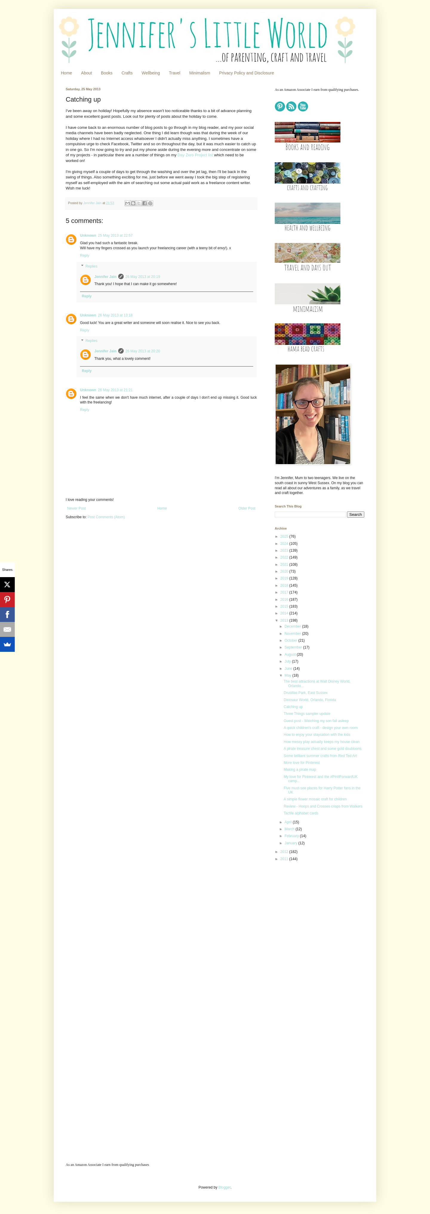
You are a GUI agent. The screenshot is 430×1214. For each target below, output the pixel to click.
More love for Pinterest (302, 763)
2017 (284, 592)
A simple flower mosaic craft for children (315, 799)
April (289, 822)
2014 (284, 613)
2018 (284, 585)
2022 (284, 557)
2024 (284, 544)
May (288, 675)
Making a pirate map (300, 769)
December (293, 626)
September (294, 647)
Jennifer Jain (105, 277)
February (292, 836)
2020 (284, 571)
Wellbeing (151, 73)
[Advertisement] (312, 908)
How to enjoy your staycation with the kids (317, 735)
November (293, 634)
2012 (284, 852)
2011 (284, 859)
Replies (91, 266)
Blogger (224, 1187)
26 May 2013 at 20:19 (142, 277)
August (291, 654)
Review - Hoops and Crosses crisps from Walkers (323, 806)
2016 (284, 599)
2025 (284, 536)
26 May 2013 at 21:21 (115, 390)
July (288, 661)
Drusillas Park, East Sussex (306, 693)
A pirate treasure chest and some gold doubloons (323, 749)
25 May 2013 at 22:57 (115, 235)
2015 (284, 606)
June (289, 668)
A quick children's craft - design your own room (321, 728)
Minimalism (199, 73)
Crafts (127, 73)
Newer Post (76, 508)
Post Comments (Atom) (106, 517)
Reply (84, 255)
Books (107, 73)
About (86, 73)
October (291, 640)
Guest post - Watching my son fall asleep (316, 721)
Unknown (88, 235)
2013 (284, 620)
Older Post (246, 508)
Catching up (293, 707)
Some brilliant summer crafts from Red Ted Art (320, 756)
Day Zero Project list (195, 155)
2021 (284, 564)
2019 (284, 578)
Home (66, 73)
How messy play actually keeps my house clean (322, 742)
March (290, 829)
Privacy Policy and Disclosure (246, 73)
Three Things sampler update (307, 714)
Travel (174, 73)
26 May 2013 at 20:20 (142, 351)
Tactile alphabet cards (301, 813)
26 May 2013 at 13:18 (115, 315)
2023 (284, 550)
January (291, 843)
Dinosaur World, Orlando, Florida (310, 700)
